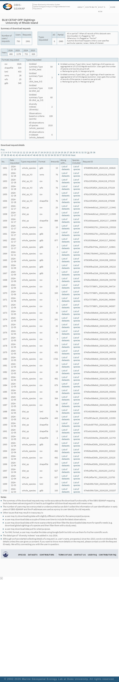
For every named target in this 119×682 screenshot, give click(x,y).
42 (17, 155)
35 (91, 152)
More (113, 7)
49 (37, 155)
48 (34, 155)
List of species (76, 168)
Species (22, 554)
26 (65, 152)
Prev (3, 149)
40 (11, 155)
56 (58, 155)
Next (73, 155)
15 (33, 152)
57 (61, 155)
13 (27, 152)
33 (85, 152)
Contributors (47, 554)
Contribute (91, 7)
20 (47, 152)
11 (21, 152)
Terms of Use (65, 554)
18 (42, 152)
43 (20, 155)
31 (79, 152)
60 (69, 155)
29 (74, 152)
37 (2, 155)
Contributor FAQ (107, 554)
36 (94, 152)
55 (55, 155)
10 (18, 152)
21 (50, 152)
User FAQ (92, 554)
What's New (101, 7)
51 (43, 155)
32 (82, 152)
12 (24, 152)
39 (8, 155)
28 (71, 152)
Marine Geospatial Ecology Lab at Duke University (55, 679)
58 (63, 155)
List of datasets (66, 168)
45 (25, 155)
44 (23, 155)
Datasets (33, 554)
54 (52, 155)
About (81, 7)
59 (66, 155)
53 (49, 155)
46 (28, 155)
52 (46, 155)
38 (5, 155)
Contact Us (80, 554)
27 (68, 152)
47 (31, 155)
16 (36, 152)
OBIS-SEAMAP (19, 6)
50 (40, 155)
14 (30, 152)
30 (77, 152)
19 (44, 152)
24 (59, 152)
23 (56, 152)
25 (62, 152)
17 (39, 152)
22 (53, 152)
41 (14, 155)
